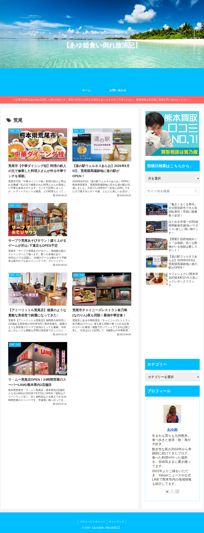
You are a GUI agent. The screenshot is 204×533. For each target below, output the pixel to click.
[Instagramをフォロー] (177, 491)
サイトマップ (116, 521)
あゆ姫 (172, 430)
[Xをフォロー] (172, 491)
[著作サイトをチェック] (167, 491)
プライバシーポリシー (92, 521)
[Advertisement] (101, 226)
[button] (196, 191)
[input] (172, 191)
